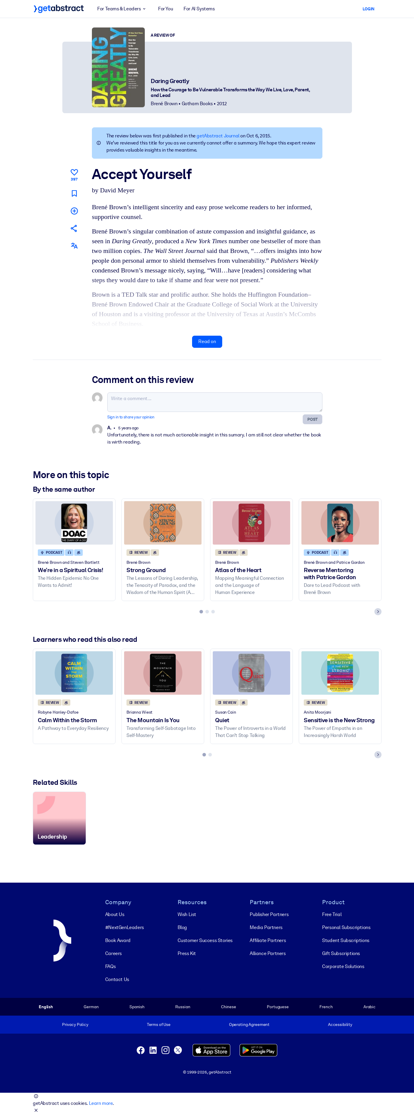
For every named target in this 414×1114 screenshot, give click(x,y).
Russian (182, 1006)
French (325, 1006)
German (91, 1006)
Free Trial (331, 914)
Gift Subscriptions (341, 953)
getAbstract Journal (218, 136)
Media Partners (266, 927)
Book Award (117, 940)
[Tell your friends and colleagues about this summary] (74, 228)
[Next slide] (377, 611)
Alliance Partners (267, 953)
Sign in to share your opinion (130, 417)
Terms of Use (158, 1024)
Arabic (369, 1006)
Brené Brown (164, 103)
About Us (114, 914)
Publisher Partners (269, 914)
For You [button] (165, 9)
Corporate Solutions (343, 966)
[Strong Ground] (163, 523)
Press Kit (186, 953)
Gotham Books (196, 103)
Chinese (228, 1006)
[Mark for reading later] (74, 193)
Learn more (100, 1103)
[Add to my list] (74, 210)
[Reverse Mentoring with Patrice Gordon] (340, 523)
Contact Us (117, 979)
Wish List (186, 914)
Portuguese (278, 1006)
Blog (182, 927)
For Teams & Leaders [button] (122, 8)
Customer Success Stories (204, 940)
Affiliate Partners (268, 940)
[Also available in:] (74, 245)
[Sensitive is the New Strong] (340, 673)
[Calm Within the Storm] (74, 673)
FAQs (110, 966)
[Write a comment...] (214, 402)
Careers (113, 953)
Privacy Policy (75, 1024)
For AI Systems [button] (199, 9)
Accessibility (340, 1024)
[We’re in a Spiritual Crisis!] (74, 523)
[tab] (201, 611)
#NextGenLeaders (124, 927)
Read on (207, 341)
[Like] (74, 174)
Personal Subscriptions (346, 927)
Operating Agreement (249, 1024)
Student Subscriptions (345, 940)
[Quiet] (251, 673)
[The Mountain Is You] (163, 673)
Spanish (136, 1006)
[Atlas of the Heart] (251, 523)
